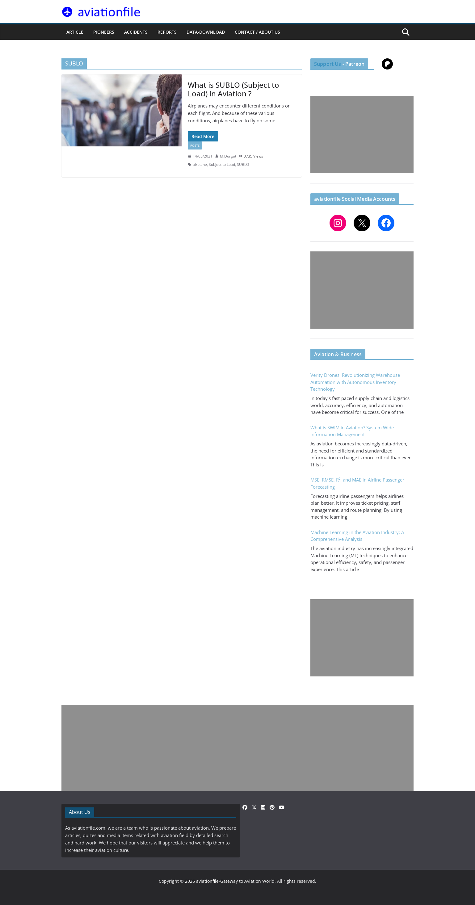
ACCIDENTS (136, 32)
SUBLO (243, 164)
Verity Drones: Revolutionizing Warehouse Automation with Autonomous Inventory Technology (355, 382)
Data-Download (206, 32)
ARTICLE (74, 32)
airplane (200, 164)
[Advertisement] (362, 134)
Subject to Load (222, 164)
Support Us (327, 64)
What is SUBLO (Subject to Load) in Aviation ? (233, 89)
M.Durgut (228, 156)
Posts (195, 145)
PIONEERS (103, 32)
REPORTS (167, 32)
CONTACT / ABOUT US (257, 32)
